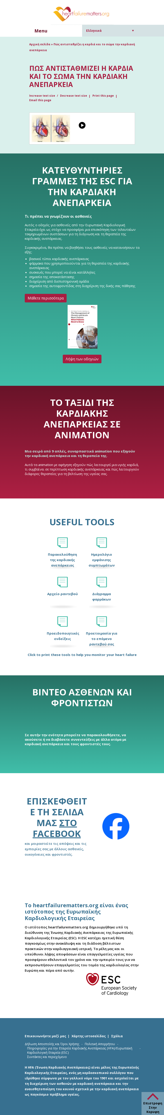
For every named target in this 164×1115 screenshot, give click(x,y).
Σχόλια (117, 1036)
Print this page (103, 96)
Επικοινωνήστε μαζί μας (45, 1036)
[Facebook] (115, 826)
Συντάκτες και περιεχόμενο (47, 1057)
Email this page (40, 100)
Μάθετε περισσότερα (46, 298)
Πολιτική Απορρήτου (100, 1044)
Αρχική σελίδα (39, 44)
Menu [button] (40, 31)
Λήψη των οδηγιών (82, 358)
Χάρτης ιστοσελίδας (89, 1036)
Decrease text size (73, 96)
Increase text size (42, 96)
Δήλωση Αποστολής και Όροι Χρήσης (52, 1044)
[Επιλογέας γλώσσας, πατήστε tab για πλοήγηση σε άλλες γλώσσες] (110, 30)
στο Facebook (57, 828)
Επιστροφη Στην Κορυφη (152, 1107)
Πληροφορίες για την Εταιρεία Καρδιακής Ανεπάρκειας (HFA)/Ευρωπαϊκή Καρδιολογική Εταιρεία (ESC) (79, 1050)
